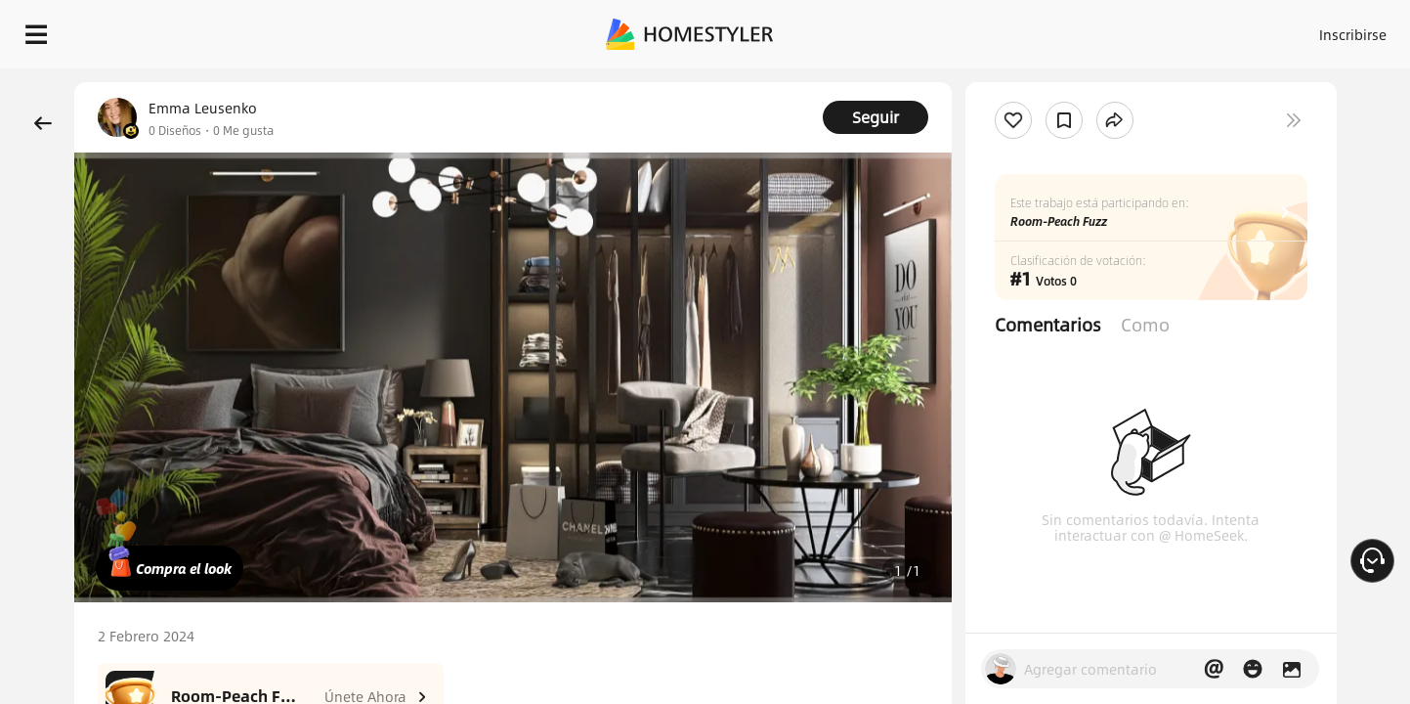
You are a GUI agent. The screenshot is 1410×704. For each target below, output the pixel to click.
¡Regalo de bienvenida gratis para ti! (953, 82)
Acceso (1029, 29)
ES (1176, 29)
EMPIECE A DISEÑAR (1306, 29)
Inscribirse (1105, 29)
